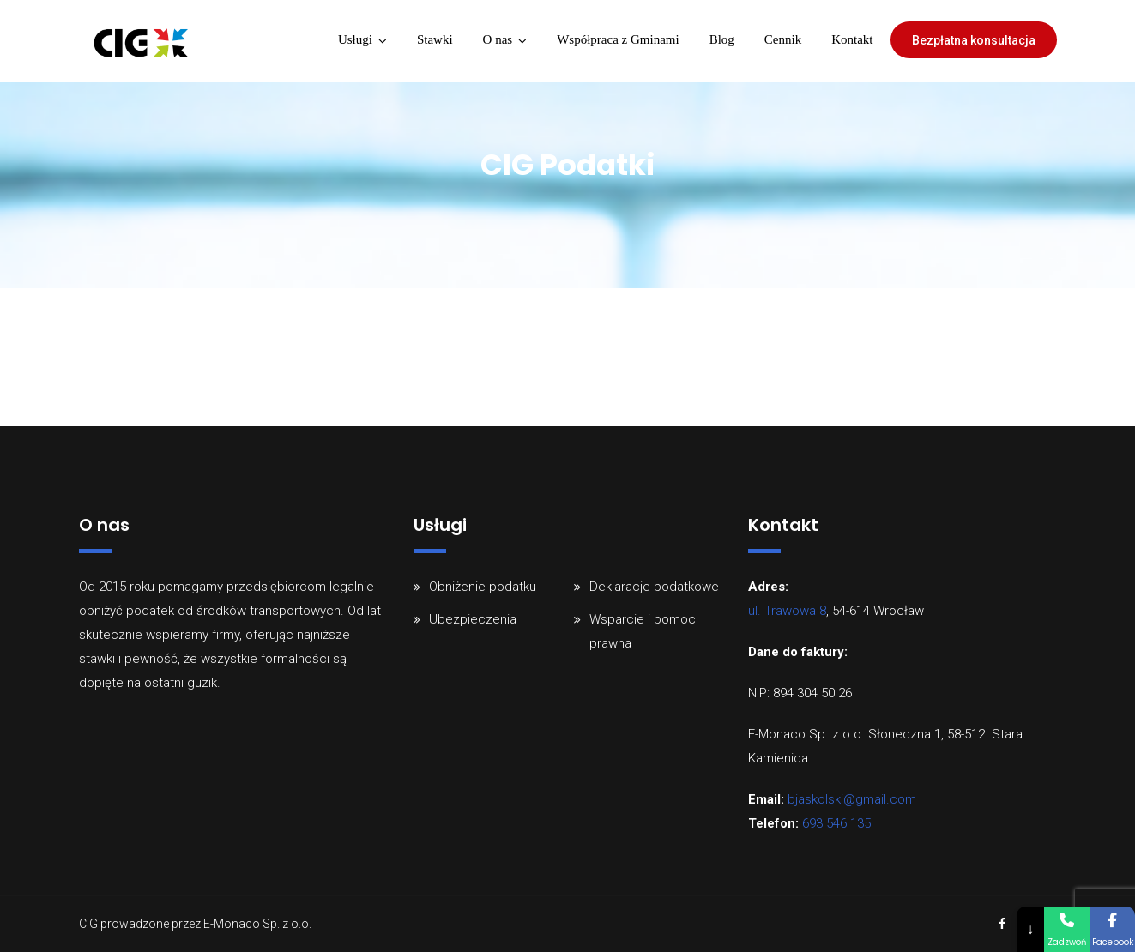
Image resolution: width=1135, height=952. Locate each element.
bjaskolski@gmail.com (852, 799)
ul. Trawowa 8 (787, 610)
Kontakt (851, 39)
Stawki (435, 39)
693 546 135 (836, 823)
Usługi (355, 39)
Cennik (782, 39)
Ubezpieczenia (472, 619)
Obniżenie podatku (482, 586)
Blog (721, 39)
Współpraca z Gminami (618, 39)
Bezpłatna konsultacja (973, 40)
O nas (498, 39)
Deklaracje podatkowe (654, 586)
